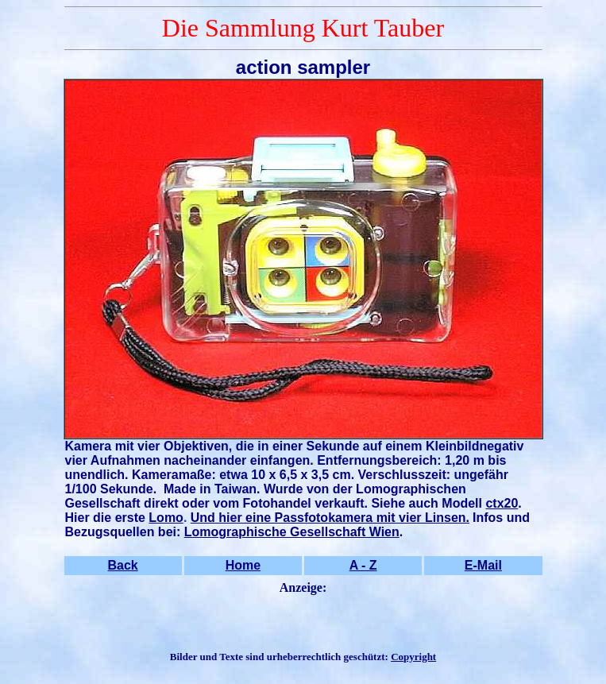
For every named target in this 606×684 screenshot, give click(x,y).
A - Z (363, 565)
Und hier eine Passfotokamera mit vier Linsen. (330, 517)
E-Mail (483, 565)
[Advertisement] (303, 623)
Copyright (413, 657)
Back (123, 565)
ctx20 (501, 503)
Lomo (166, 517)
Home (243, 565)
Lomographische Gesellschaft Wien (291, 532)
